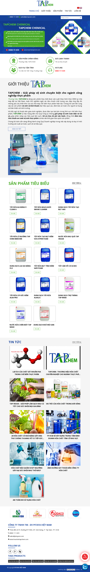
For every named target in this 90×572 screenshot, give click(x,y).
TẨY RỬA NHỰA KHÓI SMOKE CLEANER (42, 208)
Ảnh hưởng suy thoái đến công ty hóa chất (63, 469)
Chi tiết (13, 213)
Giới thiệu (46, 11)
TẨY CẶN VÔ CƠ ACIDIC (67, 266)
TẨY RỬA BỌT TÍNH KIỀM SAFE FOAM (44, 267)
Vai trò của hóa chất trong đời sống (63, 404)
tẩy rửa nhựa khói (25, 561)
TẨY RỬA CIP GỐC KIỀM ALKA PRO (19, 296)
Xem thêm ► (76, 183)
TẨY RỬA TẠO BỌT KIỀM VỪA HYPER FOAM (43, 237)
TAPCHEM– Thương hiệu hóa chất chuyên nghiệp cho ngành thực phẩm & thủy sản (63, 373)
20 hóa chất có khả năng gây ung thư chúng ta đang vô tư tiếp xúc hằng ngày (27, 437)
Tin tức (68, 11)
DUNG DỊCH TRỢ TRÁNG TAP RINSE (68, 296)
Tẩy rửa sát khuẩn (37, 561)
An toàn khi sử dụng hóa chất (27, 500)
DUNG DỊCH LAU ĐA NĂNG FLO (20, 267)
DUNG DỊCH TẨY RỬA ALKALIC (42, 296)
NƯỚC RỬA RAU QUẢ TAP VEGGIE (68, 237)
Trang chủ (34, 11)
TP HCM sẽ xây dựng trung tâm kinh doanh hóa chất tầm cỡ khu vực (63, 437)
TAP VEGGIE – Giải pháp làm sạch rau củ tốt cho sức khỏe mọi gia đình (27, 405)
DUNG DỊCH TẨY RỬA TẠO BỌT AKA (68, 208)
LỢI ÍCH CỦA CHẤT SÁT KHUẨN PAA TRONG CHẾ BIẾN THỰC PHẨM (27, 373)
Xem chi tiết (16, 129)
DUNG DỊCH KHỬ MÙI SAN (44, 325)
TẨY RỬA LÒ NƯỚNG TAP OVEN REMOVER (20, 237)
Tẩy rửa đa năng (14, 561)
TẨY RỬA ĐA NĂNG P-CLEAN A (18, 208)
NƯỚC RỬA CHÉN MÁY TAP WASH (20, 326)
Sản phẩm (57, 11)
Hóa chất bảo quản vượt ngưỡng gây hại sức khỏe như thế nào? (26, 469)
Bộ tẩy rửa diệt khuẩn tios (65, 561)
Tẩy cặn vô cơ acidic (51, 561)
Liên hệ (77, 11)
